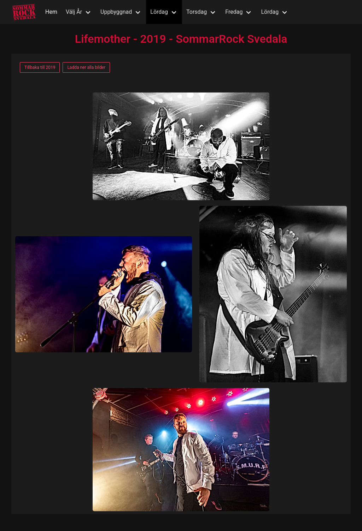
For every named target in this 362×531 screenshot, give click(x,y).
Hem (51, 11)
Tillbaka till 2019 (39, 67)
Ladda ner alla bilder (86, 67)
